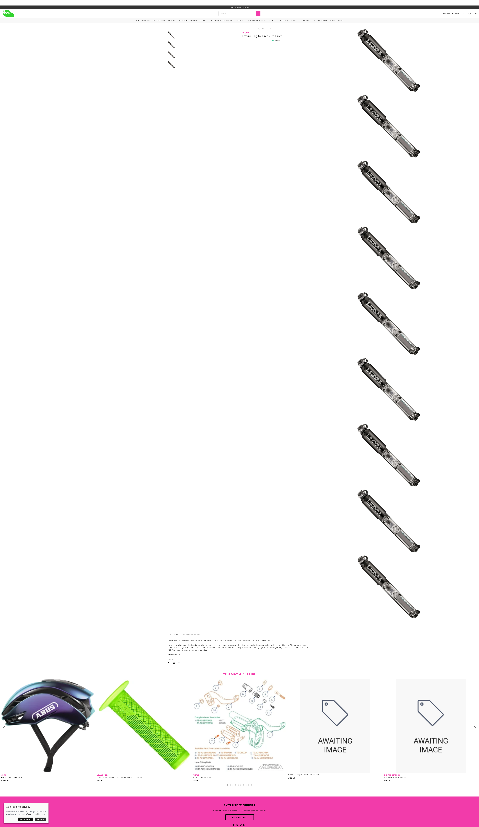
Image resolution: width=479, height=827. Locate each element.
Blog (332, 20)
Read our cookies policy (36, 814)
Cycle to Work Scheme (256, 20)
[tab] (225, 785)
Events (271, 20)
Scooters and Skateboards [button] (222, 20)
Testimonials (305, 20)
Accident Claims (320, 20)
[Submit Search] (258, 13)
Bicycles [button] (171, 20)
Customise (40, 819)
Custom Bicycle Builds (287, 20)
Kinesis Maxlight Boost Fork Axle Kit (303, 775)
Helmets (203, 20)
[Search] (239, 13)
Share (170, 660)
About (340, 20)
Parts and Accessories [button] (188, 20)
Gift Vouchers (159, 20)
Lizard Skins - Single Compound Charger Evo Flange (120, 777)
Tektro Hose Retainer (202, 777)
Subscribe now (240, 817)
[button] (469, 14)
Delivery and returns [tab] (191, 635)
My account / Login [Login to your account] (451, 14)
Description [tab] (173, 635)
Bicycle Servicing (143, 20)
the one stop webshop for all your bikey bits (239, 7)
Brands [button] (240, 20)
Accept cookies (25, 819)
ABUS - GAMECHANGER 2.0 (13, 777)
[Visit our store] (463, 14)
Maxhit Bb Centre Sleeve (395, 777)
